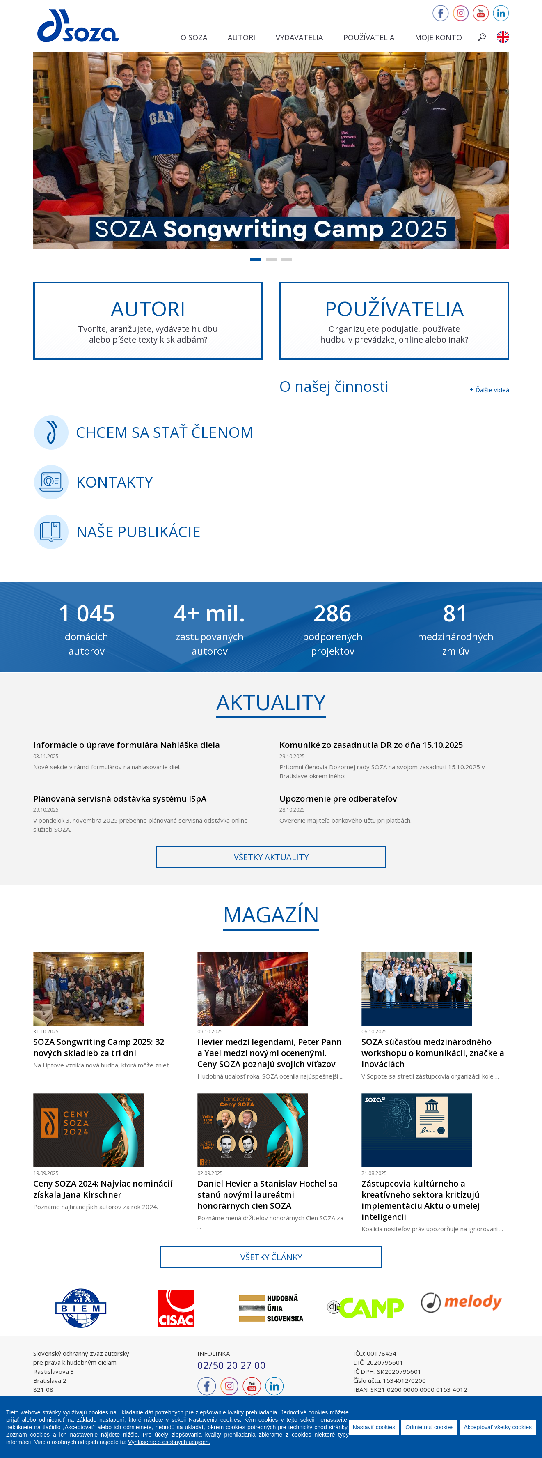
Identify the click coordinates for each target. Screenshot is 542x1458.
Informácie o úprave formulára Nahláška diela (126, 744)
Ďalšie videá (492, 390)
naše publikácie (138, 532)
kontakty (114, 482)
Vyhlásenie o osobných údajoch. (169, 1442)
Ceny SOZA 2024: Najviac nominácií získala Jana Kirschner (102, 1189)
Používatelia (368, 37)
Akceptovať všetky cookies (498, 1427)
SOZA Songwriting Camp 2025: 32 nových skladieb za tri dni (98, 1047)
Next (515, 1308)
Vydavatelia (299, 37)
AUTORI (148, 319)
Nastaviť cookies (374, 1427)
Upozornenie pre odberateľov (338, 798)
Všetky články (271, 1257)
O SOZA (194, 37)
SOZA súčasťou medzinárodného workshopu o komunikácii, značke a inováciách (432, 1052)
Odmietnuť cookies (429, 1427)
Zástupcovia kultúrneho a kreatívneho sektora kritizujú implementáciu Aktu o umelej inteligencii (420, 1200)
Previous (27, 1308)
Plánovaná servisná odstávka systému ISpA (119, 798)
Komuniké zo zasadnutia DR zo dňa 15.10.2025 (371, 744)
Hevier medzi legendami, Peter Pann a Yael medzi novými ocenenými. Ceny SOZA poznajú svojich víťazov (269, 1052)
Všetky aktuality (271, 856)
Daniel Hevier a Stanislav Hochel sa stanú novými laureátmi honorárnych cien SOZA (267, 1194)
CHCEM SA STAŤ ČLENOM (165, 432)
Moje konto (438, 37)
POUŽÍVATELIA (394, 319)
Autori (241, 37)
